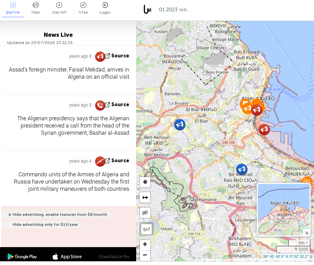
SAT (146, 229)
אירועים (13, 8)
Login (105, 8)
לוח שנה (59, 8)
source (120, 56)
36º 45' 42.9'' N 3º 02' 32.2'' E (287, 256)
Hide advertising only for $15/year (45, 224)
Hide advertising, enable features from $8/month (60, 214)
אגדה (83, 8)
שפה (35, 8)
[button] (179, 124)
